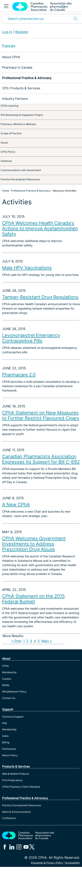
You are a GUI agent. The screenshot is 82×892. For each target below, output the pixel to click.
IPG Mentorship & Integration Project (22, 114)
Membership (9, 672)
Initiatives (6, 161)
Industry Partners (15, 99)
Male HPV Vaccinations (27, 267)
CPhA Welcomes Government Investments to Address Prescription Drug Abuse (34, 544)
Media (5, 685)
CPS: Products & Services (21, 88)
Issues (4, 142)
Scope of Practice (11, 133)
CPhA (5, 665)
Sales (5, 735)
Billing (5, 742)
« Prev (16, 641)
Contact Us (8, 698)
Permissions (9, 748)
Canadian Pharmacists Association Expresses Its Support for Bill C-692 (41, 459)
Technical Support (12, 716)
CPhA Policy (8, 151)
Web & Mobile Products (15, 773)
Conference (9, 818)
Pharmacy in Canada (17, 67)
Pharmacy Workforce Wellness (18, 124)
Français (8, 46)
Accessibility (72, 862)
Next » (46, 641)
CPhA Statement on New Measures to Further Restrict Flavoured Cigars (40, 415)
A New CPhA (16, 504)
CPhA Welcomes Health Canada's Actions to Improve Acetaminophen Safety (40, 228)
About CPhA (11, 57)
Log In (7, 32)
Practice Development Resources (20, 179)
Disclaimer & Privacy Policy (47, 862)
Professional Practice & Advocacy (27, 78)
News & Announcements (16, 811)
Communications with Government (21, 170)
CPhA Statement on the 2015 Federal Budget (33, 598)
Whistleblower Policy (14, 691)
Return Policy (10, 755)
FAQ (4, 723)
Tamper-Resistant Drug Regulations (40, 297)
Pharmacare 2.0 (19, 374)
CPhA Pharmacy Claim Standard (21, 786)
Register (21, 32)
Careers (6, 678)
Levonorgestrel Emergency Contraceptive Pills (31, 338)
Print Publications (12, 780)
